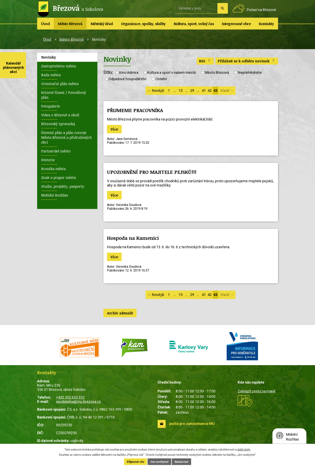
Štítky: (108, 72)
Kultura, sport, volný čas (194, 23)
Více (114, 129)
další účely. (244, 449)
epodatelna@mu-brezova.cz (78, 401)
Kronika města (53, 168)
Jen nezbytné (159, 462)
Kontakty (266, 23)
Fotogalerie (50, 106)
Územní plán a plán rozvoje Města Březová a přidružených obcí (66, 137)
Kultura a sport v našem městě (171, 72)
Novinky (48, 57)
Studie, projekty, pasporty (62, 186)
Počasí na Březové (261, 10)
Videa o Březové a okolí (60, 114)
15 (180, 90)
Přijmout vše (135, 462)
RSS (205, 61)
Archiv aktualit (120, 313)
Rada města (51, 74)
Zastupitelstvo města (58, 66)
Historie (48, 159)
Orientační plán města (59, 83)
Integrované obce (236, 23)
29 (192, 90)
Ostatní (161, 79)
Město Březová (70, 23)
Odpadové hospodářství (127, 79)
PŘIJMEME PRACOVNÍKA (135, 110)
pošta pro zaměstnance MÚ (192, 423)
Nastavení (181, 462)
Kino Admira (128, 72)
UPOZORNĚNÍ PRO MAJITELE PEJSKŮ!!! (151, 172)
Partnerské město (55, 151)
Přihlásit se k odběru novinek (247, 61)
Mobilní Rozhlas (54, 195)
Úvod (45, 23)
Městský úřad (102, 23)
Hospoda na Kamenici (133, 238)
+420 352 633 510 (70, 397)
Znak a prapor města (58, 177)
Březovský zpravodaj (58, 123)
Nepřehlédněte (250, 72)
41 (204, 90)
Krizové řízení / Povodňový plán (63, 95)
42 (210, 90)
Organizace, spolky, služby (143, 23)
